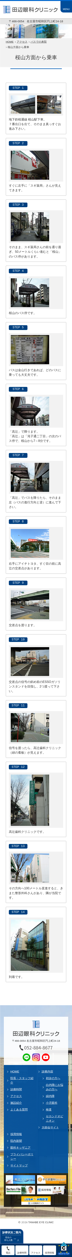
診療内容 (47, 1071)
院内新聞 (16, 1140)
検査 (49, 1109)
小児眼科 (51, 1102)
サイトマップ (19, 1165)
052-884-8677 (38, 1048)
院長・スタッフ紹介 (21, 1080)
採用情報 (16, 1134)
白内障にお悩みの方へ (54, 1087)
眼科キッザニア (20, 1147)
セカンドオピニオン (54, 1118)
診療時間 (16, 1089)
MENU (66, 9)
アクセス (16, 1096)
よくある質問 (19, 1109)
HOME (14, 1071)
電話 (8, 1252)
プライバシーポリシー (21, 1156)
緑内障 (50, 1096)
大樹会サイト (50, 1127)
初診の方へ (53, 1078)
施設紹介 (16, 1102)
